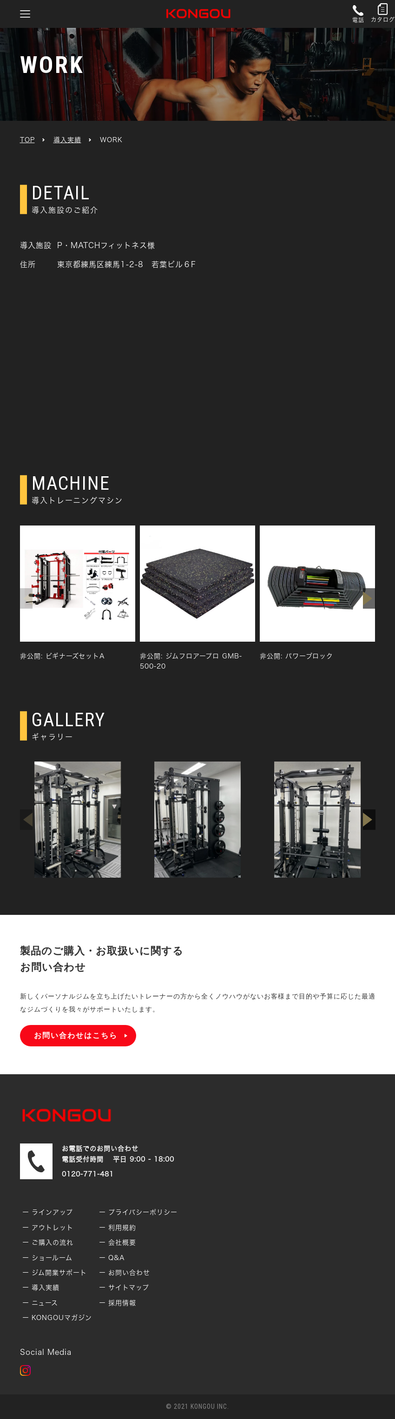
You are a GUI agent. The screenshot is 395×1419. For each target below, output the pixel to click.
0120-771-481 (88, 1174)
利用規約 (122, 1227)
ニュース (45, 1303)
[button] (369, 598)
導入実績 (67, 140)
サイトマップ (128, 1287)
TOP (27, 140)
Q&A (116, 1258)
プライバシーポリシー (143, 1212)
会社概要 (122, 1242)
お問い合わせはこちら (76, 1035)
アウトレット (52, 1227)
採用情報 (122, 1303)
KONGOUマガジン (62, 1317)
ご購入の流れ (52, 1242)
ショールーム (52, 1258)
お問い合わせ (129, 1272)
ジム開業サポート (59, 1272)
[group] (77, 593)
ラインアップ (52, 1212)
